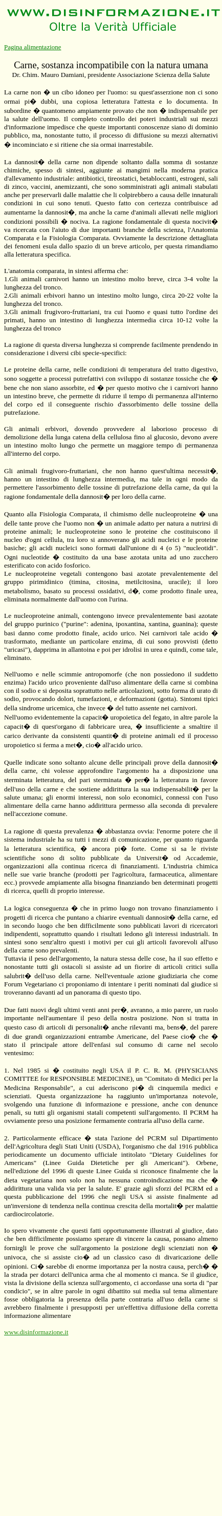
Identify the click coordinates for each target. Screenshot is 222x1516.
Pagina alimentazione (32, 47)
